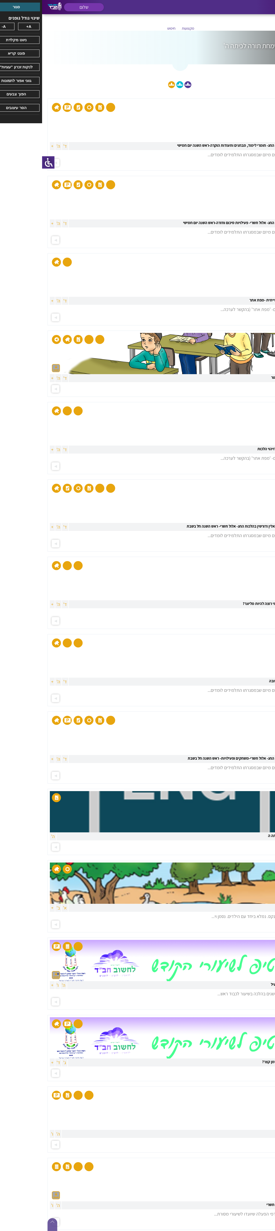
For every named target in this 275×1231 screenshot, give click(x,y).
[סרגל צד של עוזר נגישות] (6, 162)
